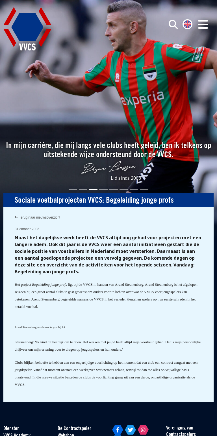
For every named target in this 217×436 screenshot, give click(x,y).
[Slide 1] (73, 189)
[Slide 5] (113, 189)
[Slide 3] (93, 189)
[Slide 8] (144, 189)
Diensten (11, 428)
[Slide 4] (103, 189)
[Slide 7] (134, 189)
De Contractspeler (74, 428)
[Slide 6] (124, 189)
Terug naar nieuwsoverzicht (37, 217)
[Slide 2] (83, 189)
